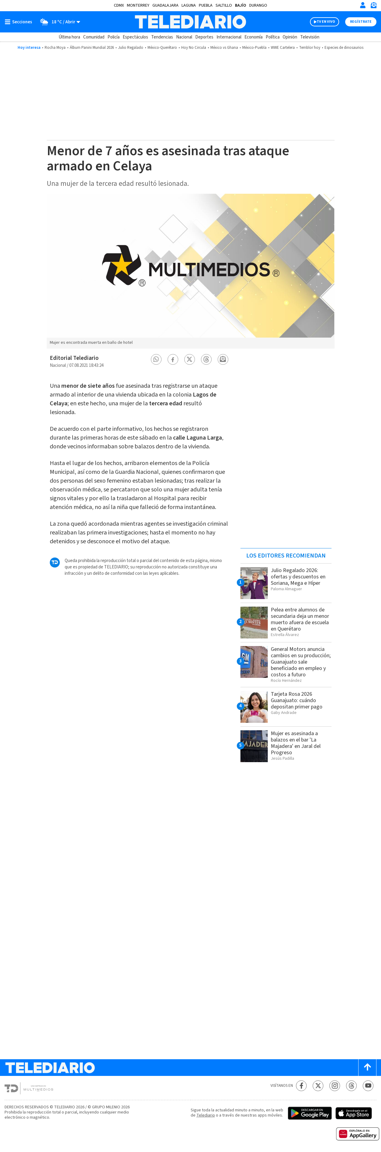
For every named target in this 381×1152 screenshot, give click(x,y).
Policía (113, 37)
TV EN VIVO (326, 21)
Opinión (290, 37)
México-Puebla (254, 47)
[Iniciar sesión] (363, 5)
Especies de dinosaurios (344, 47)
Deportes (204, 37)
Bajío (240, 5)
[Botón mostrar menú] (20, 22)
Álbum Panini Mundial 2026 (92, 47)
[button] (156, 359)
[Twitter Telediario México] (318, 1085)
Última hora (69, 37)
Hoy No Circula (193, 47)
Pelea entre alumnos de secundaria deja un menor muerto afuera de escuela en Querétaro (300, 619)
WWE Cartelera (283, 47)
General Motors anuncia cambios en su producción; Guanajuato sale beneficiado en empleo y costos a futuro (301, 661)
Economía (253, 37)
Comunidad (93, 37)
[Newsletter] (373, 6)
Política (273, 37)
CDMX (119, 5)
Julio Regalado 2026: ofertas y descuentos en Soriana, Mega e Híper (298, 577)
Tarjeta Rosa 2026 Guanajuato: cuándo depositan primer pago (296, 700)
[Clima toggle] (58, 21)
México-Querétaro (162, 47)
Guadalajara (165, 5)
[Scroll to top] (367, 1067)
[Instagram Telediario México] (334, 1085)
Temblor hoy (309, 47)
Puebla (206, 5)
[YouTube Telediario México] (368, 1085)
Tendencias (162, 37)
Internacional (228, 37)
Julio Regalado (130, 47)
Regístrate (361, 21)
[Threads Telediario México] (351, 1085)
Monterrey (138, 5)
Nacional (184, 37)
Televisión (309, 37)
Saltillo (224, 5)
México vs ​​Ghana (224, 47)
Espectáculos (135, 37)
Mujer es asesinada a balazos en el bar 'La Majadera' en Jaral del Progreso (296, 743)
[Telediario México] (190, 21)
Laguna (189, 5)
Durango (258, 5)
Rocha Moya (55, 47)
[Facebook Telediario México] (301, 1085)
